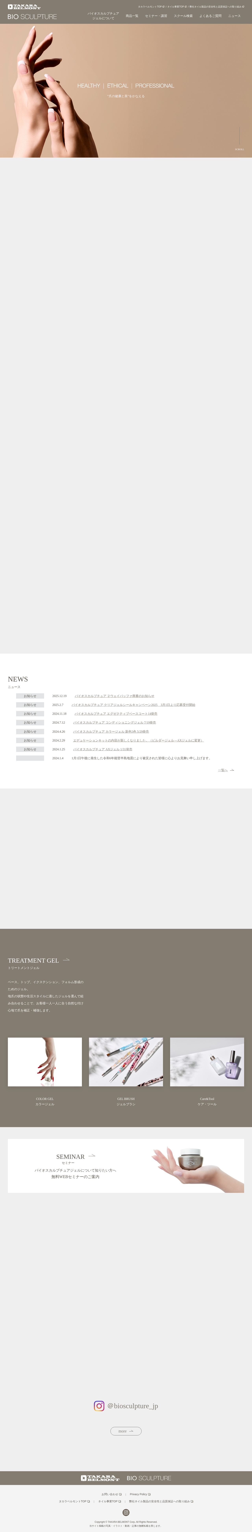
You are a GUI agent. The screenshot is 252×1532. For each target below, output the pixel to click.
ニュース (234, 16)
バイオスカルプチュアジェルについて (103, 16)
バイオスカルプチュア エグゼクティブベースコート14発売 (116, 713)
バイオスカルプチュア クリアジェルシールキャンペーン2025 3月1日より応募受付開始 (133, 704)
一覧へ (228, 770)
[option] (126, 91)
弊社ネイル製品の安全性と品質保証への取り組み (216, 6)
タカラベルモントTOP (150, 6)
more (128, 1431)
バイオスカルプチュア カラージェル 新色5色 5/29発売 (111, 731)
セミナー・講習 (156, 16)
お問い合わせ (110, 1494)
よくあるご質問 (210, 16)
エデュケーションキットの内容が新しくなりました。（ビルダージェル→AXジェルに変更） (138, 740)
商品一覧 (132, 16)
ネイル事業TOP (175, 6)
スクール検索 (183, 16)
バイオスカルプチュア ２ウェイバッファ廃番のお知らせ (114, 696)
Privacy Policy (138, 1494)
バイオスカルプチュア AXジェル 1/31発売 (102, 749)
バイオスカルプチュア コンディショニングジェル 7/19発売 (114, 722)
